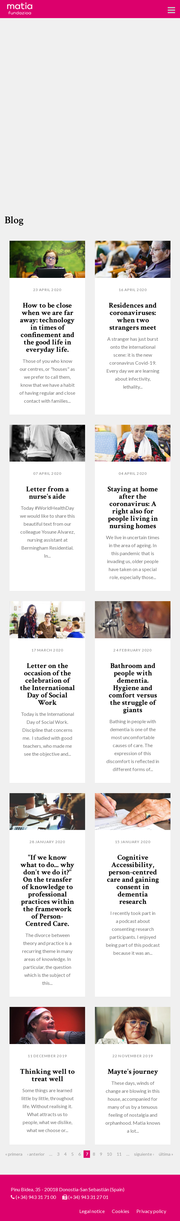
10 (109, 1154)
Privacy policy (151, 1211)
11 (119, 1154)
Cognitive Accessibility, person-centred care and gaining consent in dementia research (133, 879)
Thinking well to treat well (47, 1075)
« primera (13, 1154)
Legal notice (92, 1211)
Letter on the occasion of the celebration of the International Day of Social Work (47, 684)
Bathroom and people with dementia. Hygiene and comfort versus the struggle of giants (133, 688)
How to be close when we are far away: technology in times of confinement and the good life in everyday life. (47, 327)
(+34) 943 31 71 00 (36, 1197)
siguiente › (144, 1154)
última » (166, 1154)
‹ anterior (36, 1154)
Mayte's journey (133, 1071)
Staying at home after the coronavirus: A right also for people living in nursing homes (133, 507)
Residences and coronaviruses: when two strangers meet (133, 316)
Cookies (120, 1211)
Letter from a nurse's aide (47, 492)
